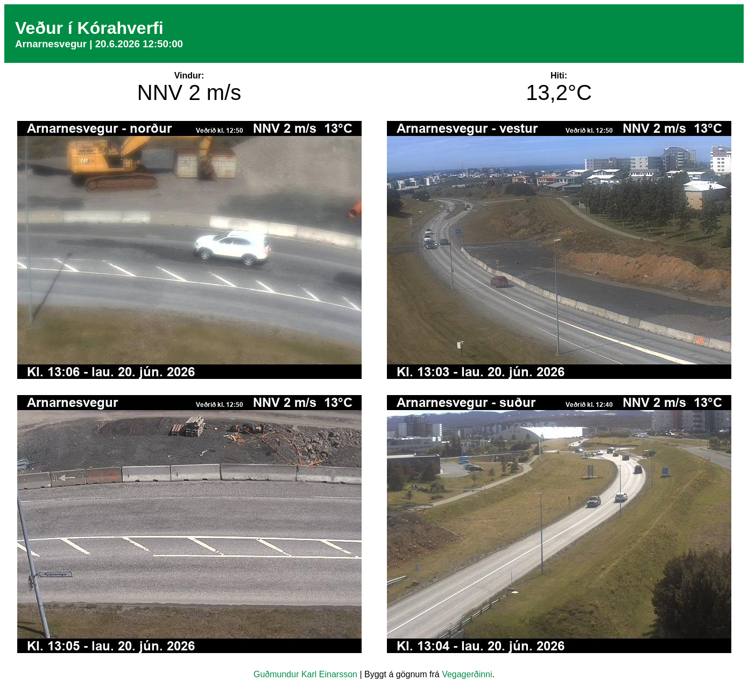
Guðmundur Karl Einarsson (305, 674)
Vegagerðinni (467, 674)
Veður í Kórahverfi (89, 28)
